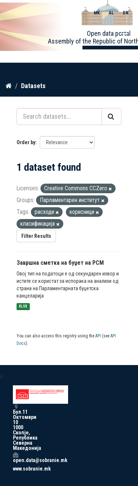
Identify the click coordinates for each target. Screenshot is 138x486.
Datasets (33, 86)
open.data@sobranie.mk (15, 457)
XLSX (23, 306)
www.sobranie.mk (15, 468)
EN (125, 12)
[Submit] (111, 116)
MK (97, 12)
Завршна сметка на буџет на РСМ (60, 262)
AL (111, 12)
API (98, 336)
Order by (26, 142)
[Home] (9, 86)
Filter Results (36, 236)
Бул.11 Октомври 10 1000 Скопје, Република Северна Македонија (15, 427)
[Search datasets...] (59, 116)
